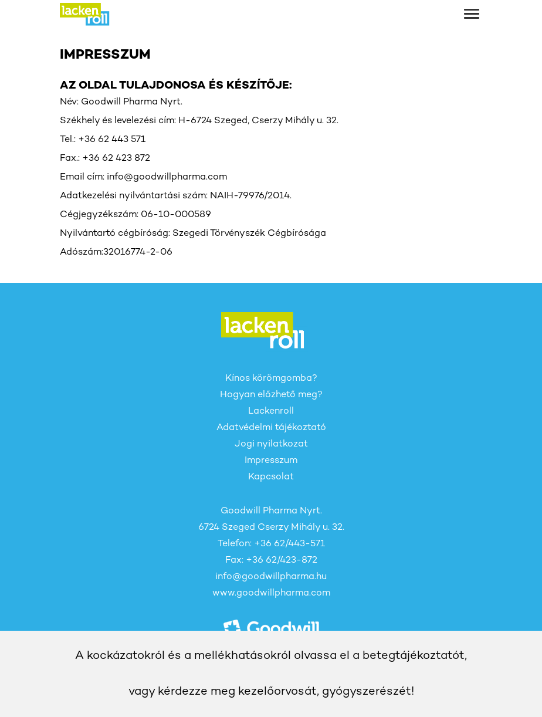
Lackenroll (271, 412)
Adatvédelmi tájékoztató (271, 428)
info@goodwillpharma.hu (271, 577)
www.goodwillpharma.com (271, 593)
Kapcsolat (271, 477)
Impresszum (271, 461)
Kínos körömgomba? (271, 379)
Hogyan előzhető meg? (271, 395)
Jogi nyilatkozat (271, 444)
